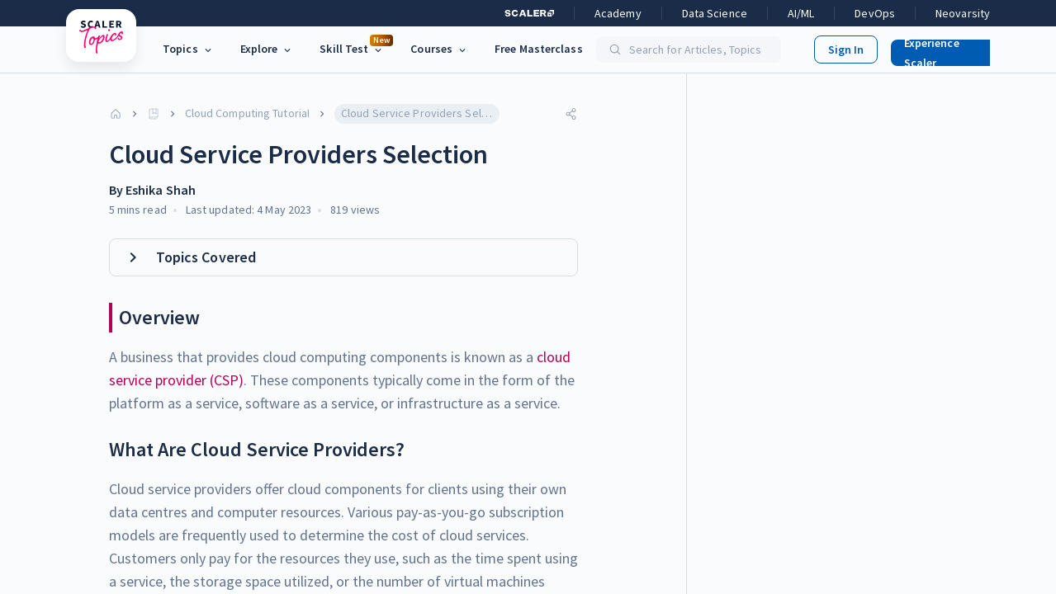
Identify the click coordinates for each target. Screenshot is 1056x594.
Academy (618, 13)
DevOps (875, 13)
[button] (942, 49)
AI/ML (801, 13)
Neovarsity (962, 13)
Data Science (714, 13)
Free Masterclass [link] (539, 48)
